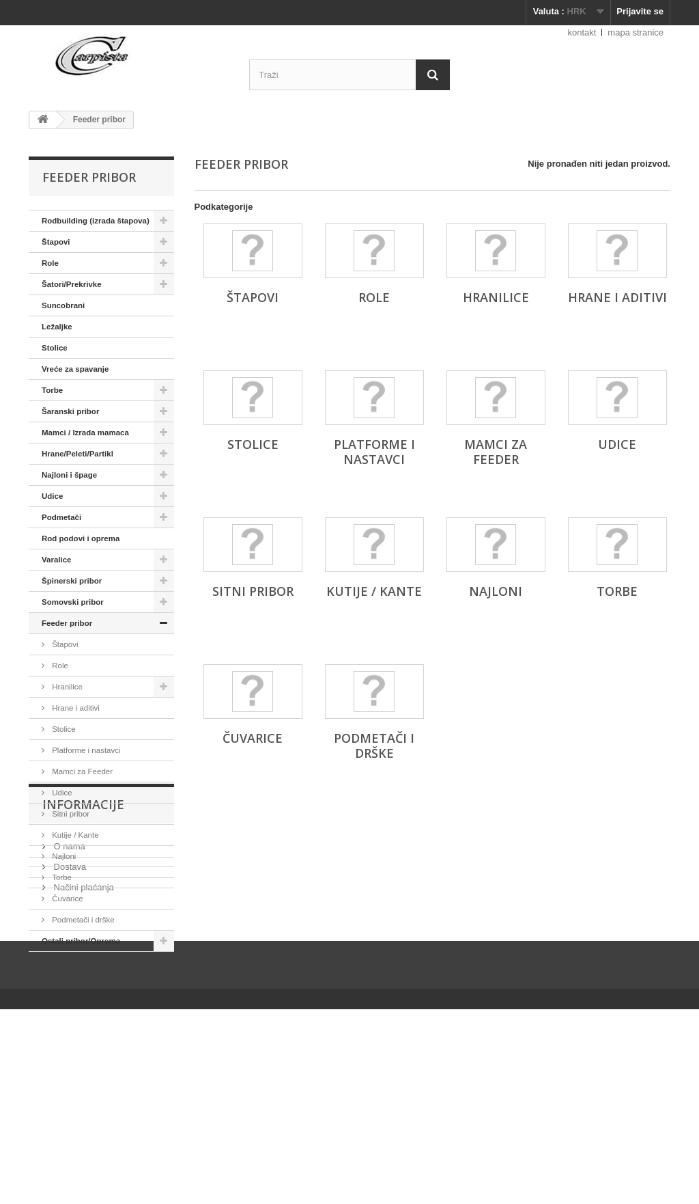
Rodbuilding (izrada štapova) (95, 221)
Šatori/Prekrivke (72, 284)
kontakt (581, 32)
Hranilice (66, 687)
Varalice (56, 560)
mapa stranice (636, 32)
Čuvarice (66, 898)
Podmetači (61, 517)
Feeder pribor (67, 623)
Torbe (52, 390)
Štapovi (56, 242)
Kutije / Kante (74, 835)
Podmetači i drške (82, 920)
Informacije (83, 993)
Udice (52, 496)
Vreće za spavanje (75, 369)
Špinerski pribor (72, 581)
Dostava (68, 1050)
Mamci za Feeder (81, 771)
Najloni (63, 856)
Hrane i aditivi (75, 708)
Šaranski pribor (70, 411)
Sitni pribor (69, 814)
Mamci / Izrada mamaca (85, 432)
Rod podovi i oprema (80, 538)
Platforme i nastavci (85, 750)
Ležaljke (57, 327)
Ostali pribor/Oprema (81, 941)
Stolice (55, 348)
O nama (68, 1029)
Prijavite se (640, 11)
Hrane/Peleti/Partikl (77, 454)
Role (50, 263)
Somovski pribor (73, 602)
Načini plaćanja (82, 1070)
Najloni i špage (69, 475)
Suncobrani (63, 305)
